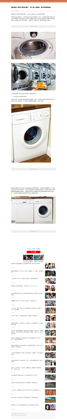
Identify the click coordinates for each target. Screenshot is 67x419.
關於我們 (12, 415)
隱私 (20, 415)
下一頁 (33, 252)
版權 (22, 415)
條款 (18, 415)
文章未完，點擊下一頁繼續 (33, 248)
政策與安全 (16, 415)
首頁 (12, 1)
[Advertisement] (33, 177)
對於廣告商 (24, 415)
